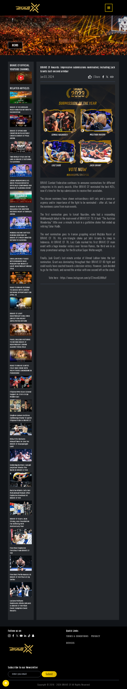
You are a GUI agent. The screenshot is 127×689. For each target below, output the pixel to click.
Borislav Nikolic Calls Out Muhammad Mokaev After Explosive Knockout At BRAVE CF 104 (20, 494)
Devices (70, 642)
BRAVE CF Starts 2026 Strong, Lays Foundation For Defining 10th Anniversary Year (19, 523)
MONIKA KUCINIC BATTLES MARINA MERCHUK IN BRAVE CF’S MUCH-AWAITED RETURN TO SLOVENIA (20, 236)
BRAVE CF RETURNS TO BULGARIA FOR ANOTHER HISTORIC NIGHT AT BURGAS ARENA (21, 210)
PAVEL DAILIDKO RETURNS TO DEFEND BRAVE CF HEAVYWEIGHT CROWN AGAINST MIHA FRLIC (20, 343)
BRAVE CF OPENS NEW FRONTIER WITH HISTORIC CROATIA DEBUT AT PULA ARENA (20, 135)
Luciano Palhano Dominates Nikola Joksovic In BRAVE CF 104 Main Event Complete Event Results (20, 606)
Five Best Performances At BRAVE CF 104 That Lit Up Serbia (20, 577)
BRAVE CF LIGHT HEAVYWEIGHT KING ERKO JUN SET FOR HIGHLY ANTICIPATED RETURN (20, 317)
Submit (49, 674)
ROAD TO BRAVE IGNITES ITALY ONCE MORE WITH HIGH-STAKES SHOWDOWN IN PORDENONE (21, 369)
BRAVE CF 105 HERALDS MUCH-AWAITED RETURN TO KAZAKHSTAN (20, 109)
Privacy (95, 636)
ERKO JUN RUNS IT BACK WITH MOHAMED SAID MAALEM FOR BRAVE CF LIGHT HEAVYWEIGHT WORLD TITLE (21, 264)
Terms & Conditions (77, 636)
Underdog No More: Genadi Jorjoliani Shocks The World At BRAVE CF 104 (20, 467)
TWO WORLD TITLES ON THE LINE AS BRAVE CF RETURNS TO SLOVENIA (20, 159)
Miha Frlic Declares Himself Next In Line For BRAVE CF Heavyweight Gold (19, 443)
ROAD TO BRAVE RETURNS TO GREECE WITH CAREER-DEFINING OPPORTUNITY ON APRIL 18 (20, 291)
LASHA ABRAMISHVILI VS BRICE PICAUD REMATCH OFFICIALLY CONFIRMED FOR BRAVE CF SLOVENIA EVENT (21, 184)
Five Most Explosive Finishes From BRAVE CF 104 (19, 550)
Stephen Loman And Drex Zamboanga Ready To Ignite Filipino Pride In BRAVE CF (21, 418)
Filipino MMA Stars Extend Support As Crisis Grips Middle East (20, 394)
